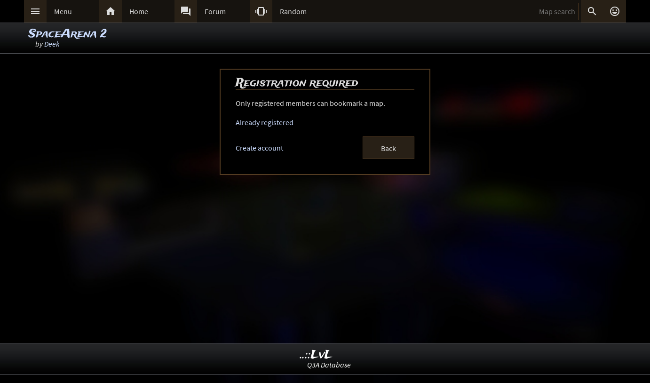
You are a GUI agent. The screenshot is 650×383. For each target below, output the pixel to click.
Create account (259, 147)
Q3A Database (329, 364)
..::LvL (316, 355)
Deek (52, 43)
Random (293, 11)
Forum (215, 11)
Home (138, 11)
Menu (63, 11)
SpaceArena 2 (68, 34)
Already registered (264, 122)
